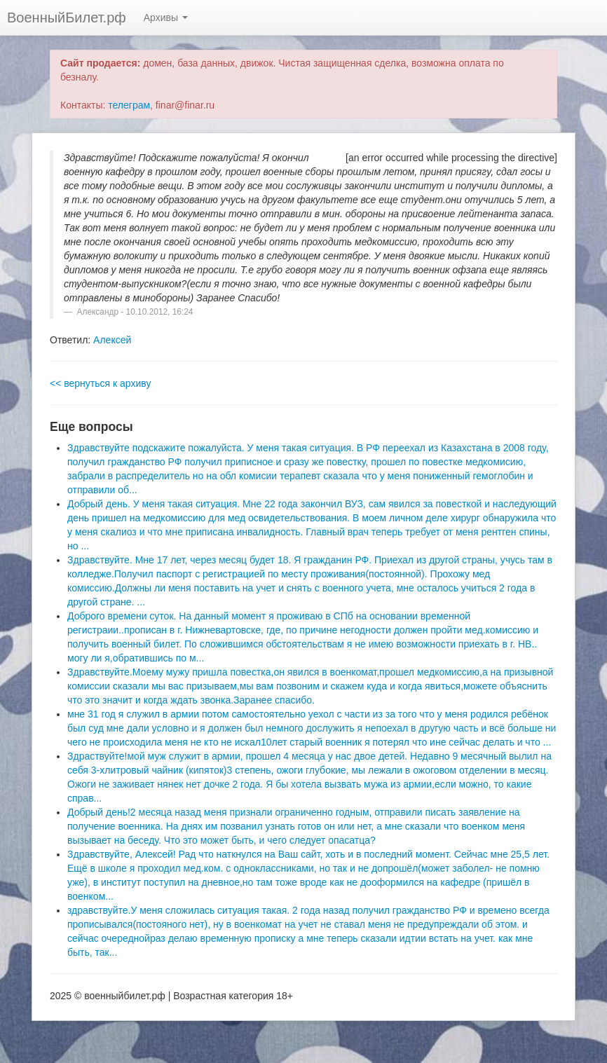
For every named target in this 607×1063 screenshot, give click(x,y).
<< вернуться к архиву (100, 383)
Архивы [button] (166, 17)
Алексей (112, 339)
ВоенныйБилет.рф (66, 17)
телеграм (129, 105)
